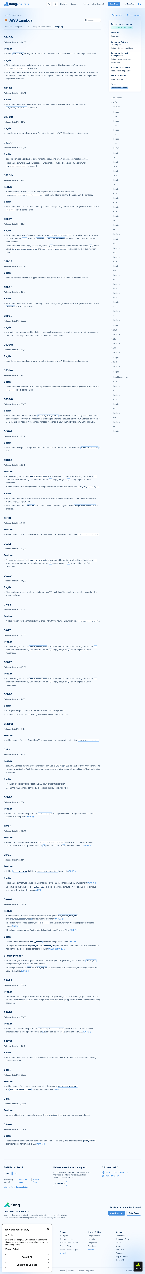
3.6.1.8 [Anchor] (7, 604)
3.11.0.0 (114, 185)
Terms (62, 1271)
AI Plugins (64, 1236)
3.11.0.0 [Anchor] (8, 315)
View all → (64, 1253)
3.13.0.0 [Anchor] (8, 116)
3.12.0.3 (114, 134)
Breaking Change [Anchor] (13, 955)
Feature (116, 107)
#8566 (73, 941)
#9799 (28, 816)
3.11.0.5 (114, 176)
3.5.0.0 (114, 298)
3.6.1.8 (113, 271)
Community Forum (123, 1239)
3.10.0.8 (114, 194)
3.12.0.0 (114, 143)
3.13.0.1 (114, 116)
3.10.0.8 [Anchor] (8, 344)
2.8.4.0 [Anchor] (8, 1012)
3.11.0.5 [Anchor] (8, 287)
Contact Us (120, 1260)
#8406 (39, 1144)
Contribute (60, 1183)
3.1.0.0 (113, 348)
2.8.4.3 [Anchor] (8, 980)
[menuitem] (64, 4)
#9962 (86, 845)
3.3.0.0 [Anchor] (8, 797)
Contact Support (110, 1176)
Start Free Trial (128, 4)
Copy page (90, 20)
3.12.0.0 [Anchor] (8, 175)
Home (6, 15)
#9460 (90, 883)
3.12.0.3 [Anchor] (8, 142)
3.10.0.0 (114, 211)
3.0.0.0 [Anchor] (8, 899)
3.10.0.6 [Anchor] (8, 370)
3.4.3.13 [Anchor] (8, 723)
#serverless (116, 88)
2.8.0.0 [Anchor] (8, 1124)
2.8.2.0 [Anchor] (8, 1041)
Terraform (92, 1246)
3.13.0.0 (114, 125)
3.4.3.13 (114, 307)
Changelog (58, 27)
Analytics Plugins (66, 1239)
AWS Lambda (116, 98)
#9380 (71, 871)
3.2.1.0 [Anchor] (7, 826)
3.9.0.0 (114, 220)
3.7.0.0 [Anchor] (8, 575)
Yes (7, 1173)
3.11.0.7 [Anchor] (8, 261)
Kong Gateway (94, 1236)
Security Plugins (66, 1246)
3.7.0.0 (114, 262)
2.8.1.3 (113, 409)
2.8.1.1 (113, 417)
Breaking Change (120, 377)
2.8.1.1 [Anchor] (7, 1098)
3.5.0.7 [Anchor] (8, 662)
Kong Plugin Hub (16, 15)
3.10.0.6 (114, 203)
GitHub (118, 1243)
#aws (125, 88)
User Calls (120, 1250)
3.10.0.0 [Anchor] (8, 399)
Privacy (71, 1271)
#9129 (60, 949)
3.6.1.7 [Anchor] (7, 630)
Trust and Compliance (85, 1271)
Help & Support (122, 1257)
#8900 (58, 918)
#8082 (24, 971)
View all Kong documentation (16, 1187)
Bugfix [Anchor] (7, 60)
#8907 (72, 930)
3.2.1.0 (113, 339)
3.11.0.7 (114, 167)
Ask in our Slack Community (115, 1172)
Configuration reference (41, 27)
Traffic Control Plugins (69, 1250)
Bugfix (116, 112)
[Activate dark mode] (139, 3)
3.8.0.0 (114, 229)
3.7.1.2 (113, 253)
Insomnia (91, 1239)
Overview (8, 27)
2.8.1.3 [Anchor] (7, 1070)
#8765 (15, 926)
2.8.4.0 (114, 391)
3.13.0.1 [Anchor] (8, 88)
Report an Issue (23, 1180)
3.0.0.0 (114, 362)
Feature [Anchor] (8, 48)
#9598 (38, 890)
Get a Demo (114, 4)
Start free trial (116, 1213)
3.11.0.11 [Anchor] (8, 219)
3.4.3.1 (113, 315)
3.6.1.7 (113, 280)
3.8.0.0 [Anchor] (8, 460)
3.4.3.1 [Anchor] (7, 749)
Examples (18, 27)
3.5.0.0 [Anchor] (8, 694)
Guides (27, 27)
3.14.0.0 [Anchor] (8, 37)
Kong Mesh (92, 1243)
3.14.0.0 (114, 102)
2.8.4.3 (114, 382)
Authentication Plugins (69, 1243)
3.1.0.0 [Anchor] (7, 854)
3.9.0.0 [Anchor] (8, 431)
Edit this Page (36, 1180)
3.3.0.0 (114, 330)
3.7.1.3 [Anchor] (7, 518)
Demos (118, 1246)
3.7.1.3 (113, 244)
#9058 (51, 949)
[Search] (49, 4)
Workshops (120, 1253)
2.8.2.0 (114, 400)
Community (120, 1236)
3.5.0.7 (114, 289)
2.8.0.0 (114, 426)
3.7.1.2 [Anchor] (7, 543)
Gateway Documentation (122, 28)
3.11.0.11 (114, 158)
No (16, 1173)
